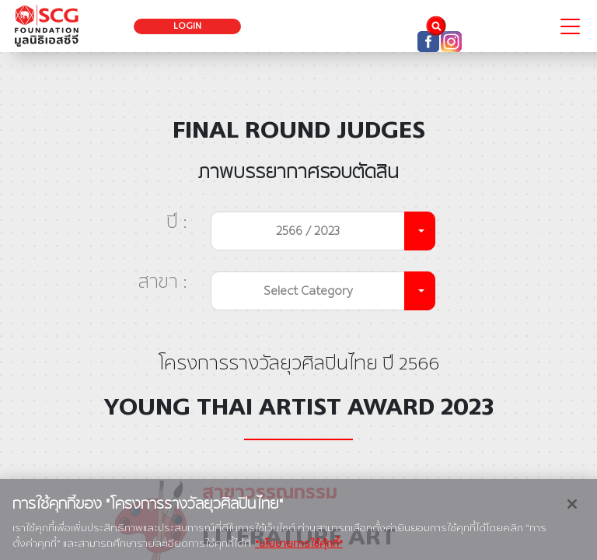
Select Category (308, 290)
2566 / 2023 (308, 230)
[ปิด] (572, 514)
